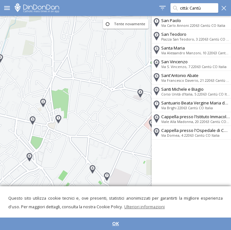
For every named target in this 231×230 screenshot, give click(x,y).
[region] (75, 123)
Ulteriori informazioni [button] (144, 207)
